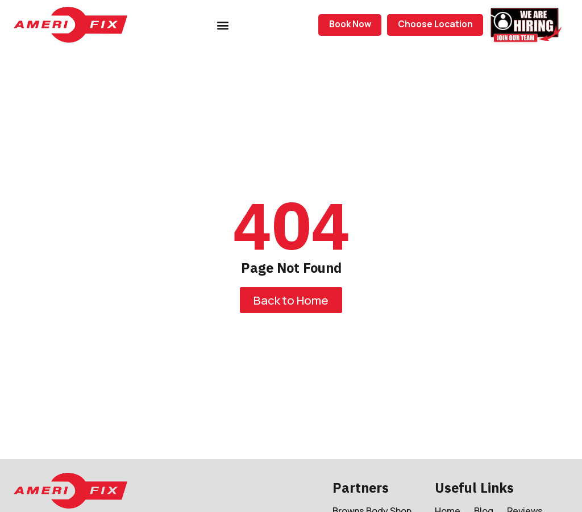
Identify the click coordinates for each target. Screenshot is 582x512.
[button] (223, 24)
